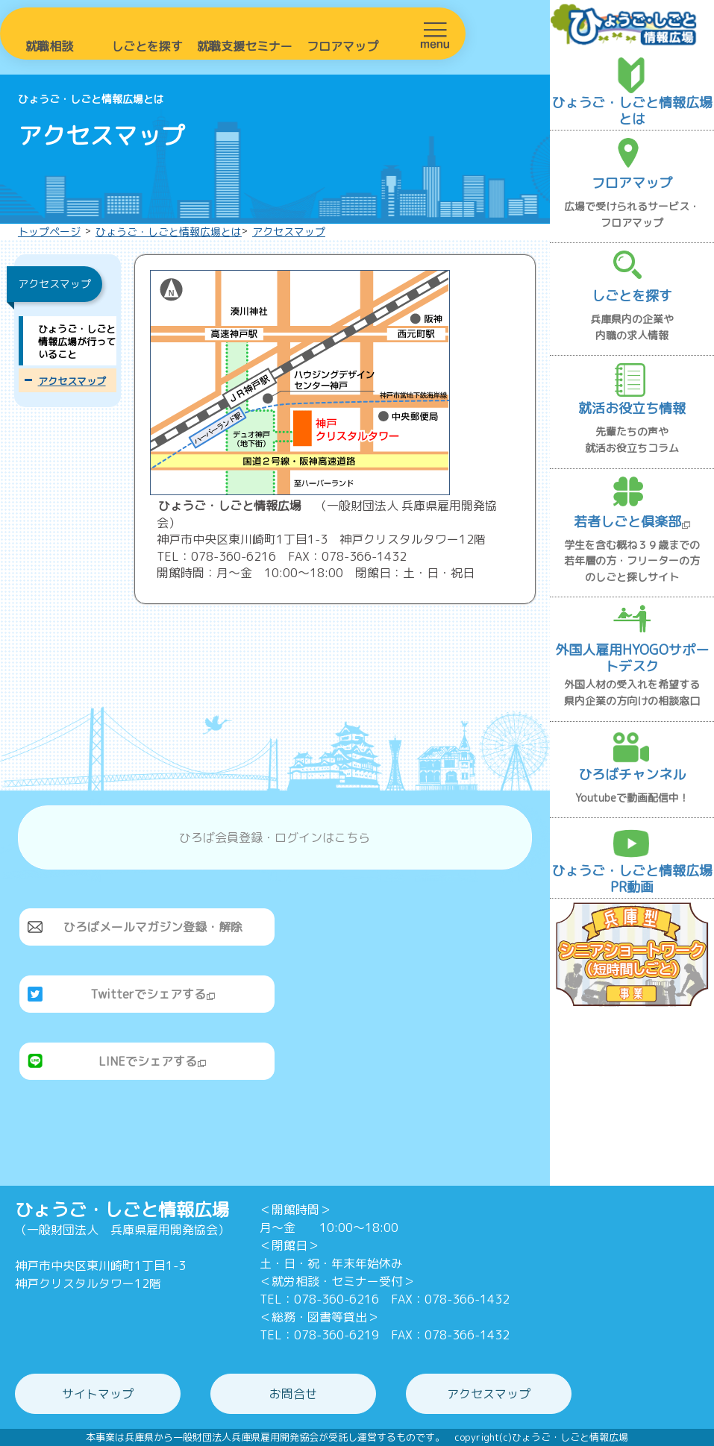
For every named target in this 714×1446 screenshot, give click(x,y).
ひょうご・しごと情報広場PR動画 (632, 878)
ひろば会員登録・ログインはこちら (274, 837)
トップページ (49, 231)
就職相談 (49, 46)
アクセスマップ (288, 231)
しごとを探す (147, 46)
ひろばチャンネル (632, 774)
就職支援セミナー (244, 46)
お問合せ (293, 1394)
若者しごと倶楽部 (632, 521)
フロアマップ (342, 46)
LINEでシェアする (152, 1061)
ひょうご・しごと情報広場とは (168, 231)
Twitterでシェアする (153, 994)
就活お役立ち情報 (632, 408)
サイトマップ (98, 1394)
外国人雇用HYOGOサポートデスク (632, 658)
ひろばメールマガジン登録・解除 (152, 927)
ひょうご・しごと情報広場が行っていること (77, 341)
